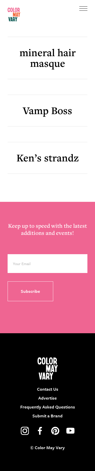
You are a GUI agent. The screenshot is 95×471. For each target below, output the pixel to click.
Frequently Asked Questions (47, 407)
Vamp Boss (47, 110)
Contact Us (47, 389)
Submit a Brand (47, 416)
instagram (25, 431)
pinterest (55, 431)
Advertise (47, 398)
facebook (40, 431)
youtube (70, 431)
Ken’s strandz (47, 157)
